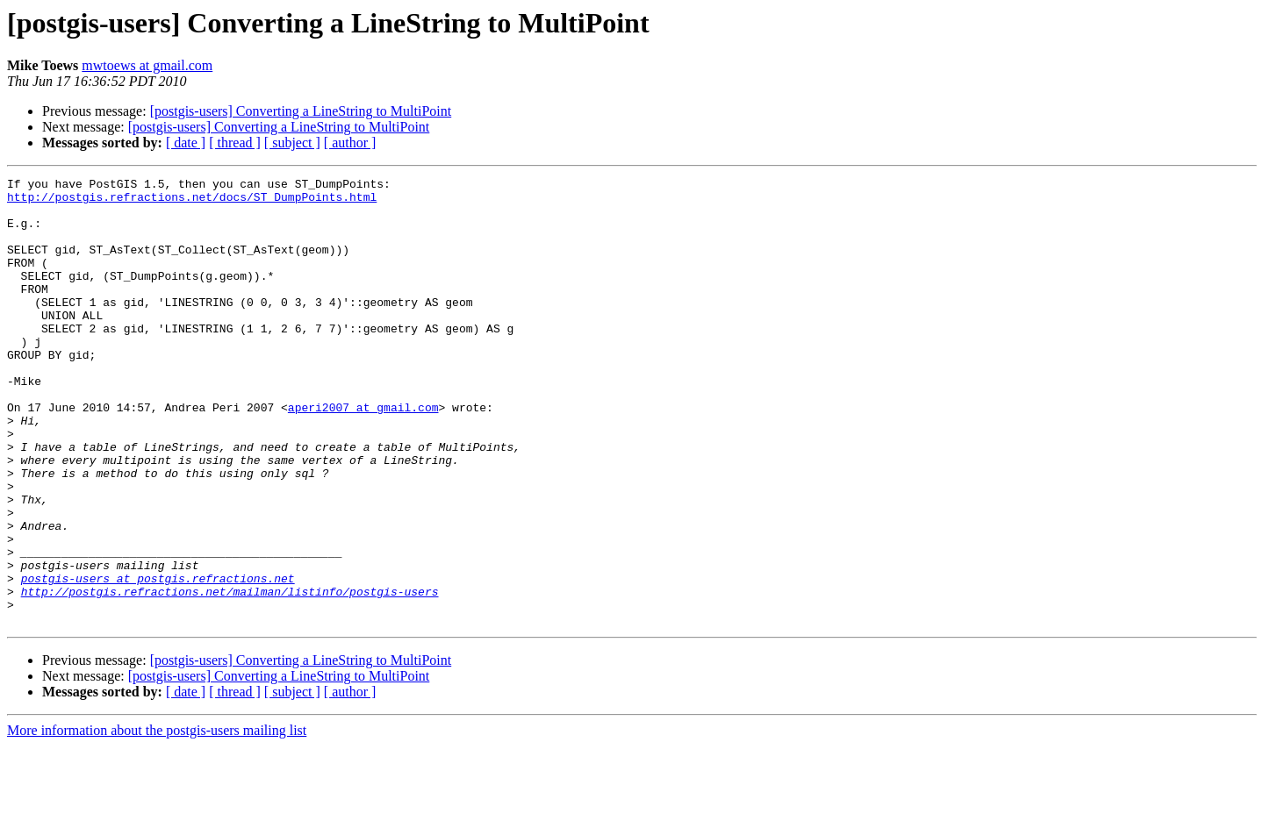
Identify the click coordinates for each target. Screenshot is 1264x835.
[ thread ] (235, 142)
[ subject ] (292, 142)
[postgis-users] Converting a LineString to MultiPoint (301, 110)
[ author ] (350, 142)
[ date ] (185, 142)
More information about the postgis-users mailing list (156, 819)
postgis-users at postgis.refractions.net (158, 659)
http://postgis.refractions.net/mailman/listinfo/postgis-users (230, 675)
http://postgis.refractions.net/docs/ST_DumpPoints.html (192, 202)
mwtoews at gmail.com (147, 65)
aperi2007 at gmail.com (363, 454)
